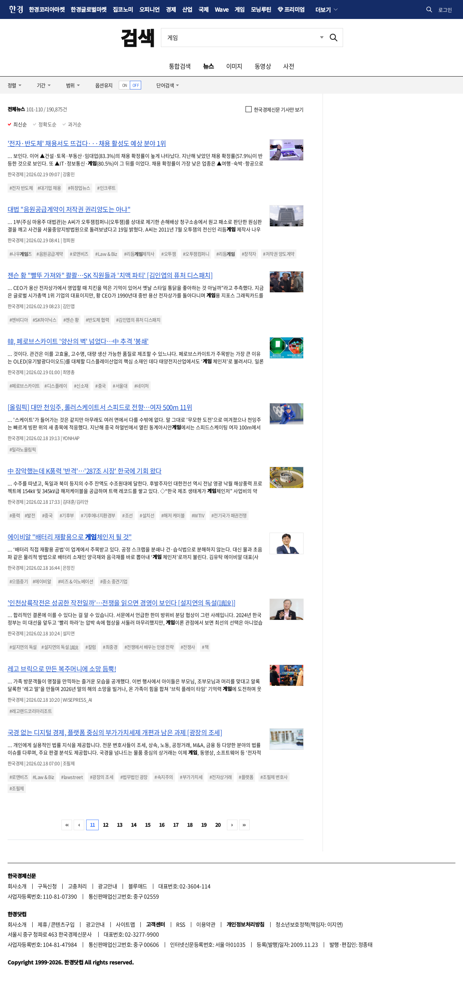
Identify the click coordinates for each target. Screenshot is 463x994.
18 (190, 824)
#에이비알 (42, 581)
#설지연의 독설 (23, 647)
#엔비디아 (18, 320)
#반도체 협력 (97, 320)
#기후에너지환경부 (98, 515)
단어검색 (165, 85)
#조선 (127, 515)
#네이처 (141, 386)
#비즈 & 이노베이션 (75, 581)
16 (162, 824)
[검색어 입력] (242, 37)
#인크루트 (106, 188)
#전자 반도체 (21, 188)
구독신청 (47, 886)
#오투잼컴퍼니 (196, 254)
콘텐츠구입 (62, 924)
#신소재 (81, 386)
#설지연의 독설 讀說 (59, 647)
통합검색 (180, 66)
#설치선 (147, 515)
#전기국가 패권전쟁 (229, 515)
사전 (288, 66)
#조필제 (16, 788)
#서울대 (120, 386)
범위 (70, 85)
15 (148, 824)
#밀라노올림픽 (22, 449)
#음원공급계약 (49, 254)
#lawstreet (72, 777)
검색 (137, 37)
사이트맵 (125, 924)
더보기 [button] (323, 9)
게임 (240, 9)
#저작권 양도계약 (278, 254)
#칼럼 (90, 647)
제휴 (42, 924)
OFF (135, 85)
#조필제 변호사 (274, 777)
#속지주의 (163, 777)
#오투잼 (168, 254)
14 (134, 824)
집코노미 (123, 9)
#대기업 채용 (49, 188)
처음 (66, 825)
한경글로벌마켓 (88, 9)
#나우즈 (20, 254)
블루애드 (137, 886)
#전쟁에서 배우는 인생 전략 (148, 647)
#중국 (100, 386)
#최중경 (110, 647)
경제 (171, 9)
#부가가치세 (191, 777)
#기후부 (67, 515)
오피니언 (149, 9)
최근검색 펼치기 (316, 37)
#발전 (30, 515)
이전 (79, 825)
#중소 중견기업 (114, 581)
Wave (221, 9)
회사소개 (17, 886)
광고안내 (107, 886)
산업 (187, 9)
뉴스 (208, 66)
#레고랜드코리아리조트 (30, 711)
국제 (203, 9)
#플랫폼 (246, 777)
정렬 (12, 85)
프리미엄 (294, 9)
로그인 (445, 9)
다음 (232, 825)
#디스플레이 (55, 386)
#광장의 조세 (101, 777)
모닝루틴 (261, 9)
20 (218, 824)
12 (106, 824)
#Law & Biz (106, 254)
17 (176, 824)
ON (124, 85)
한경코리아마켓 (47, 9)
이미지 (234, 66)
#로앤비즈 (79, 254)
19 (204, 824)
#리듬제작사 (139, 254)
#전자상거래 (220, 777)
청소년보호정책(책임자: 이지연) (309, 924)
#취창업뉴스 (79, 188)
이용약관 (205, 924)
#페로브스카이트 (24, 386)
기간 (41, 85)
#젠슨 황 (71, 320)
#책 (205, 647)
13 (120, 824)
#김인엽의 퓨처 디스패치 (138, 320)
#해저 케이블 (172, 515)
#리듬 (225, 254)
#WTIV (198, 515)
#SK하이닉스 (44, 320)
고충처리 (77, 886)
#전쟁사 (188, 647)
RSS (180, 924)
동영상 (263, 66)
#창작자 (249, 254)
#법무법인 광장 (134, 777)
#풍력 (14, 515)
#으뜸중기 (18, 581)
